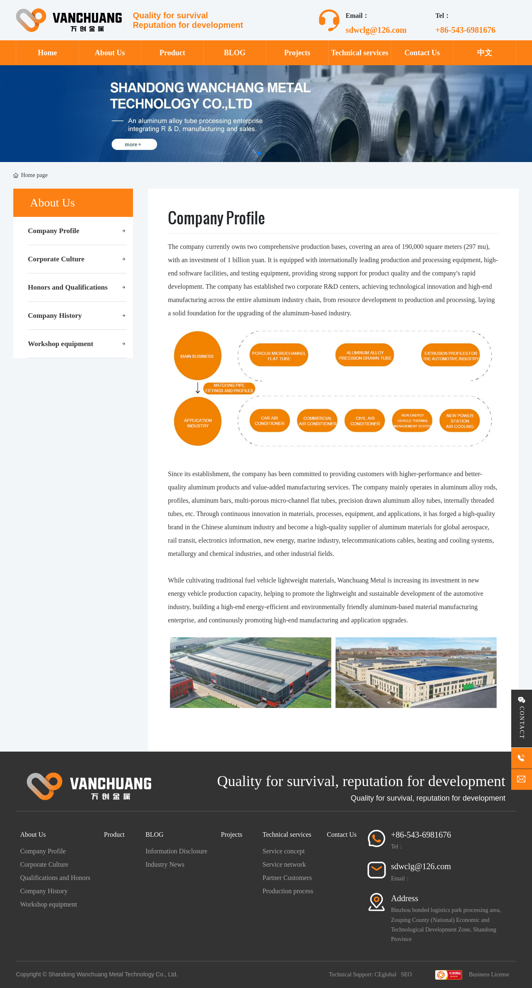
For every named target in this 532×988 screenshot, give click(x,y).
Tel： (397, 846)
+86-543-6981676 (466, 29)
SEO (406, 974)
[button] (259, 153)
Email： (401, 878)
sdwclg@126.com (376, 29)
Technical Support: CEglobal (363, 974)
